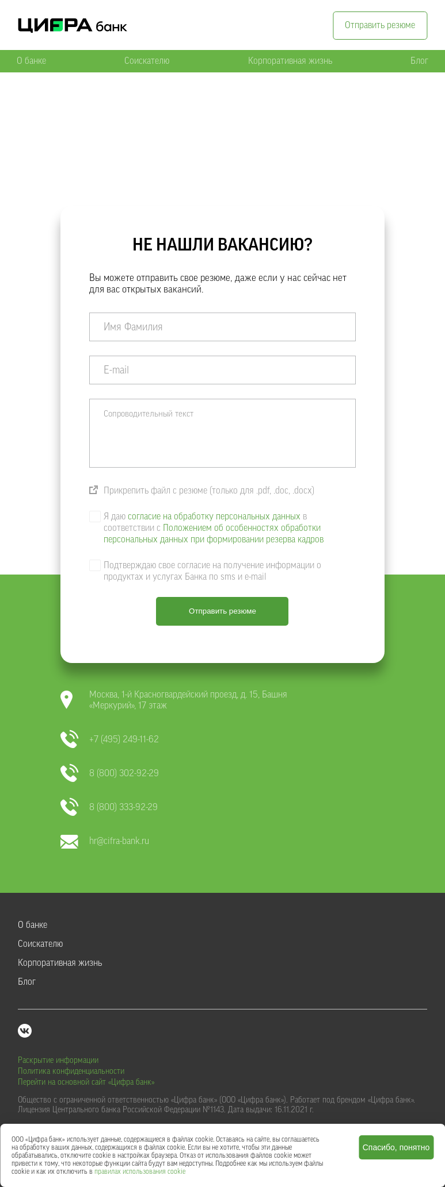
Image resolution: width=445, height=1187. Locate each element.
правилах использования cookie (139, 1171)
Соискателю (146, 60)
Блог (419, 60)
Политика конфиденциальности (71, 1071)
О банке (31, 60)
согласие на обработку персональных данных (214, 516)
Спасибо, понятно (396, 1147)
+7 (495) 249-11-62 (109, 739)
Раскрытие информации (58, 1061)
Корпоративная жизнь (290, 60)
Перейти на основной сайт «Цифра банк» (86, 1082)
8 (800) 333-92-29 (109, 807)
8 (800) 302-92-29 (109, 773)
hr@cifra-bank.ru (104, 841)
